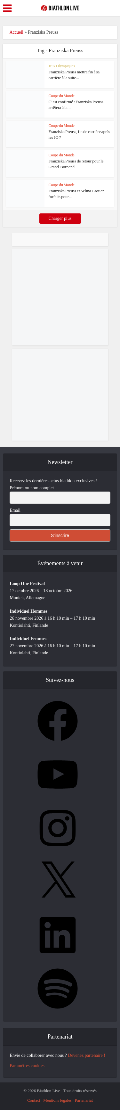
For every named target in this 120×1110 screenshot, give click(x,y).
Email (15, 510)
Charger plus (60, 218)
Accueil (16, 32)
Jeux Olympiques (61, 66)
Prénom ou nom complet (32, 487)
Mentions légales (57, 1100)
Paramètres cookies (27, 1065)
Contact (33, 1100)
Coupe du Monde (61, 96)
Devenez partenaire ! (86, 1055)
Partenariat (84, 1100)
